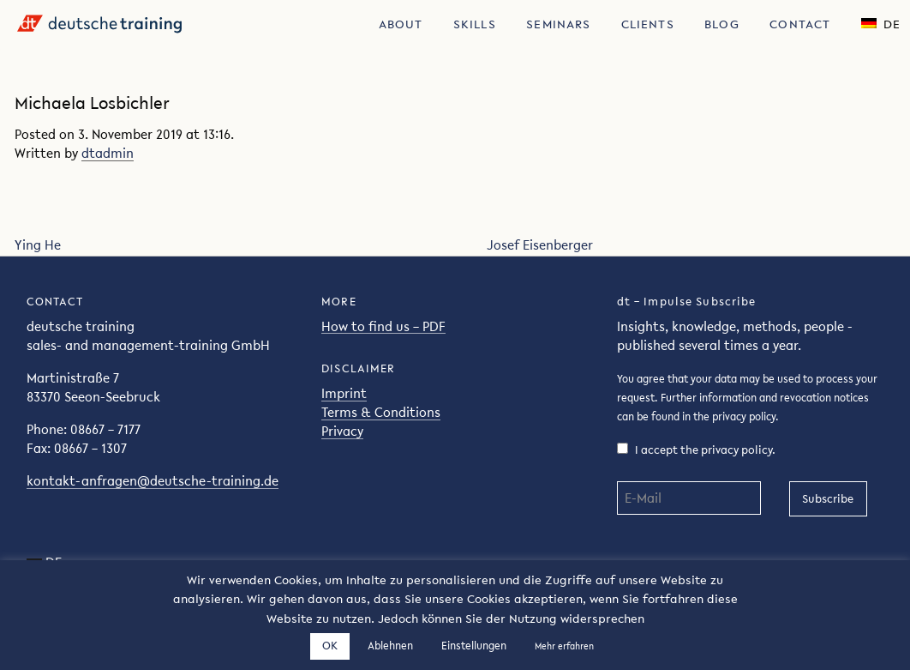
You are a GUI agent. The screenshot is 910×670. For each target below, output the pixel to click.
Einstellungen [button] (473, 645)
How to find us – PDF (383, 326)
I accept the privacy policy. (696, 450)
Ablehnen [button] (390, 645)
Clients (647, 24)
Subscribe (827, 498)
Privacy (342, 431)
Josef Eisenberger (540, 245)
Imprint (344, 393)
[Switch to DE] (881, 22)
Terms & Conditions (380, 412)
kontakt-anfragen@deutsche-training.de (152, 481)
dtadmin (107, 153)
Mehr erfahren (564, 646)
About (401, 24)
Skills (474, 24)
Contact (799, 24)
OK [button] (330, 645)
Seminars (558, 24)
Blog (721, 24)
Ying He (38, 245)
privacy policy (743, 416)
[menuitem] (400, 22)
